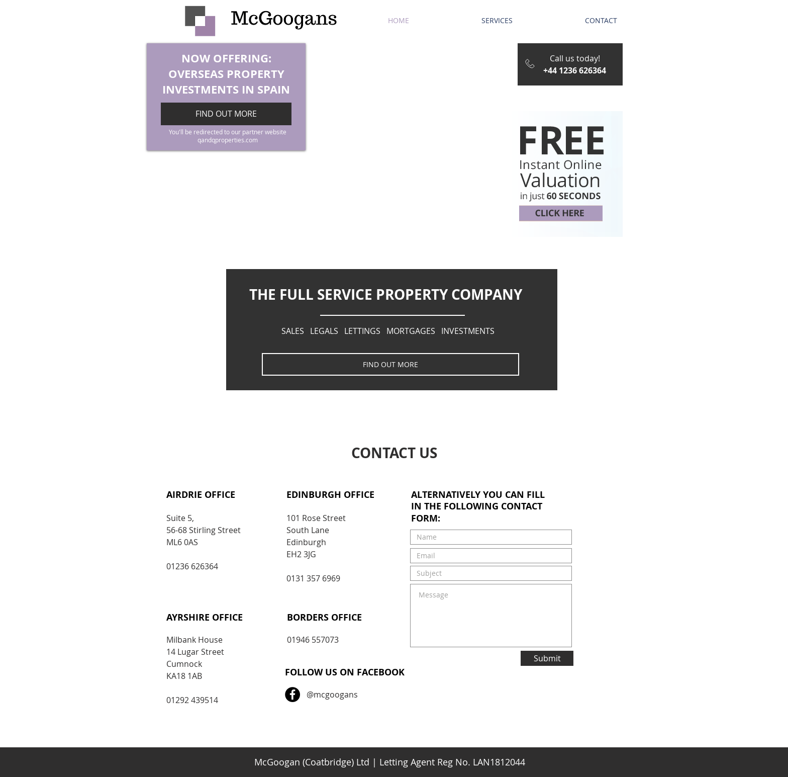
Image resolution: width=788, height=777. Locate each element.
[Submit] (547, 658)
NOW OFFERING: (226, 58)
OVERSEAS (196, 73)
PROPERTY (255, 73)
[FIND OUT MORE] (390, 364)
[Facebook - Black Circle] (292, 694)
